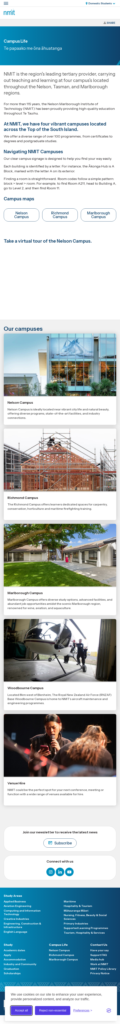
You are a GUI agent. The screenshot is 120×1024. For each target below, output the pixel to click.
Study (8, 945)
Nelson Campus (21, 215)
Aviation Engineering (17, 906)
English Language (15, 931)
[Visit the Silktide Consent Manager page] (109, 1010)
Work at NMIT (99, 964)
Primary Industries (76, 923)
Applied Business (15, 901)
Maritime (70, 901)
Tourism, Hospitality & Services (84, 932)
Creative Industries (16, 919)
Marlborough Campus (98, 215)
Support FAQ (98, 955)
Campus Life (58, 945)
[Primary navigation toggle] (6, 3)
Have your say (99, 950)
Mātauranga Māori (76, 910)
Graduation (11, 968)
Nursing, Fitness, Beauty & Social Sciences (85, 917)
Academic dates (14, 950)
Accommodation (15, 959)
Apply (7, 955)
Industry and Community (20, 964)
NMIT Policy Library (103, 968)
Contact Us (98, 945)
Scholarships (12, 973)
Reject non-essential (52, 1010)
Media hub (97, 959)
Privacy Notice (100, 973)
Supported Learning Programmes (86, 928)
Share (111, 22)
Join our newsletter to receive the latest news (60, 839)
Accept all (21, 1010)
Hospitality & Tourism (78, 906)
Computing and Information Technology (22, 912)
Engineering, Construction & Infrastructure (22, 925)
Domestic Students (100, 3)
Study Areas (13, 896)
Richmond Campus (60, 215)
